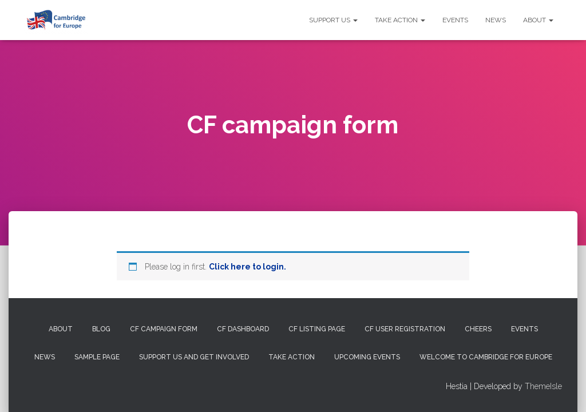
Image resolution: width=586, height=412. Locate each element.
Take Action (400, 20)
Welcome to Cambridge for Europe (485, 357)
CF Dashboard (243, 329)
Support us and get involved (194, 357)
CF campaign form (163, 329)
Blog (101, 329)
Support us (333, 20)
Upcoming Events (367, 357)
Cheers (478, 329)
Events (455, 20)
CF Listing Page (316, 329)
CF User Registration (405, 329)
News (495, 20)
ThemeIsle (543, 386)
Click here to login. (247, 266)
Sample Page (97, 357)
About (538, 20)
